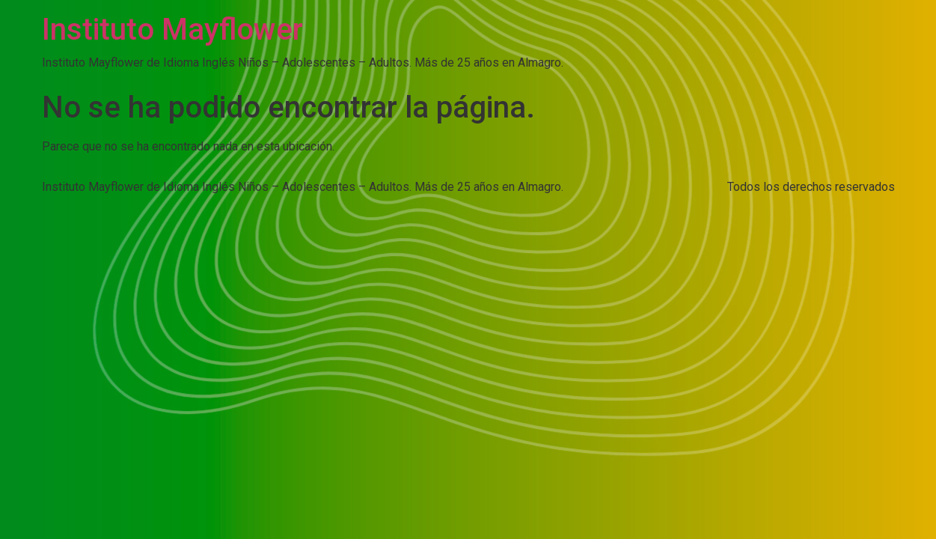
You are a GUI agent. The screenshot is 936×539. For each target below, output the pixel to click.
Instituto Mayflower (172, 29)
